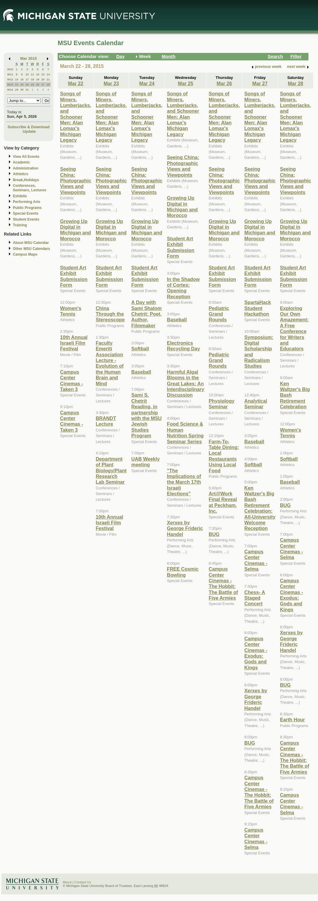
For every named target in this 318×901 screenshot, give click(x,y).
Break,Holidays (26, 180)
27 (43, 84)
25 (32, 84)
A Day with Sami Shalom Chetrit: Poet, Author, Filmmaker (146, 314)
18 (32, 79)
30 (22, 89)
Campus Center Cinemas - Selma (255, 560)
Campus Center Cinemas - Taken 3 (71, 421)
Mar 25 (185, 83)
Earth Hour (292, 719)
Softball (140, 348)
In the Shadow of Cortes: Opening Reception (183, 288)
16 (22, 79)
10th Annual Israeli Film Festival (74, 343)
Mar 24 (147, 83)
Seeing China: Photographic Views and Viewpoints (75, 180)
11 (32, 74)
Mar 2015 (28, 58)
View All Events (26, 157)
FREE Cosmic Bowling (183, 571)
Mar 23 (111, 83)
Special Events (25, 213)
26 (37, 84)
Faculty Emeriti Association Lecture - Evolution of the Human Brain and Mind (109, 363)
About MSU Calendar (31, 243)
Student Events (26, 219)
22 (16, 84)
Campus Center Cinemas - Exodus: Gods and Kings (255, 653)
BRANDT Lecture (106, 421)
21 (48, 79)
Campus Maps (25, 254)
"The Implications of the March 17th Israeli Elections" (184, 482)
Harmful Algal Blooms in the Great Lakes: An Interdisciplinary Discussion (185, 383)
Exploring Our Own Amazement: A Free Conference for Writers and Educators (294, 329)
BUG (214, 534)
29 (16, 89)
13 (43, 74)
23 (22, 84)
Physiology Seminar (221, 403)
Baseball (141, 372)
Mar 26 (224, 83)
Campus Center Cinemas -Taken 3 (71, 380)
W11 (10, 74)
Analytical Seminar (255, 403)
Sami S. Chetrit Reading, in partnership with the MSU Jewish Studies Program (146, 415)
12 (37, 74)
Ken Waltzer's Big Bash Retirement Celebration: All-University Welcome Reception (260, 508)
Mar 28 (295, 83)
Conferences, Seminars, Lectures (29, 188)
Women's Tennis (70, 311)
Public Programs (27, 208)
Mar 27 (259, 83)
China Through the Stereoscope (110, 314)
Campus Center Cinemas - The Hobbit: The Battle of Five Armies (223, 583)
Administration (25, 168)
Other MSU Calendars (31, 249)
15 (16, 79)
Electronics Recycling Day (183, 345)
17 (27, 79)
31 (27, 89)
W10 (10, 69)
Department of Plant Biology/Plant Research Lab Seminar (111, 470)
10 (27, 74)
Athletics (20, 174)
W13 (10, 84)
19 (37, 79)
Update (29, 131)
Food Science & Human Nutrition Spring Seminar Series (185, 432)
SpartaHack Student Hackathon (257, 308)
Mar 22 (75, 83)
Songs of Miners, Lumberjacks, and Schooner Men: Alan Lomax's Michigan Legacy (75, 117)
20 (43, 79)
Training (20, 225)
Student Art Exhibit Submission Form (74, 276)
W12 (10, 79)
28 (48, 84)
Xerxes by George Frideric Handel (185, 528)
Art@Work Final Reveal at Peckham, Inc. (223, 502)
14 (48, 74)
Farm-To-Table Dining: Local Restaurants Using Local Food (224, 456)
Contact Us (82, 882)
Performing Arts (26, 202)
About (67, 882)
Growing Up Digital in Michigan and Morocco (75, 230)
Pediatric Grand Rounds (219, 314)
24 (27, 84)
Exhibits (20, 196)
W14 (10, 89)
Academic (21, 162)
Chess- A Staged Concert (254, 598)
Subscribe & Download (28, 127)
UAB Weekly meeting (145, 461)
